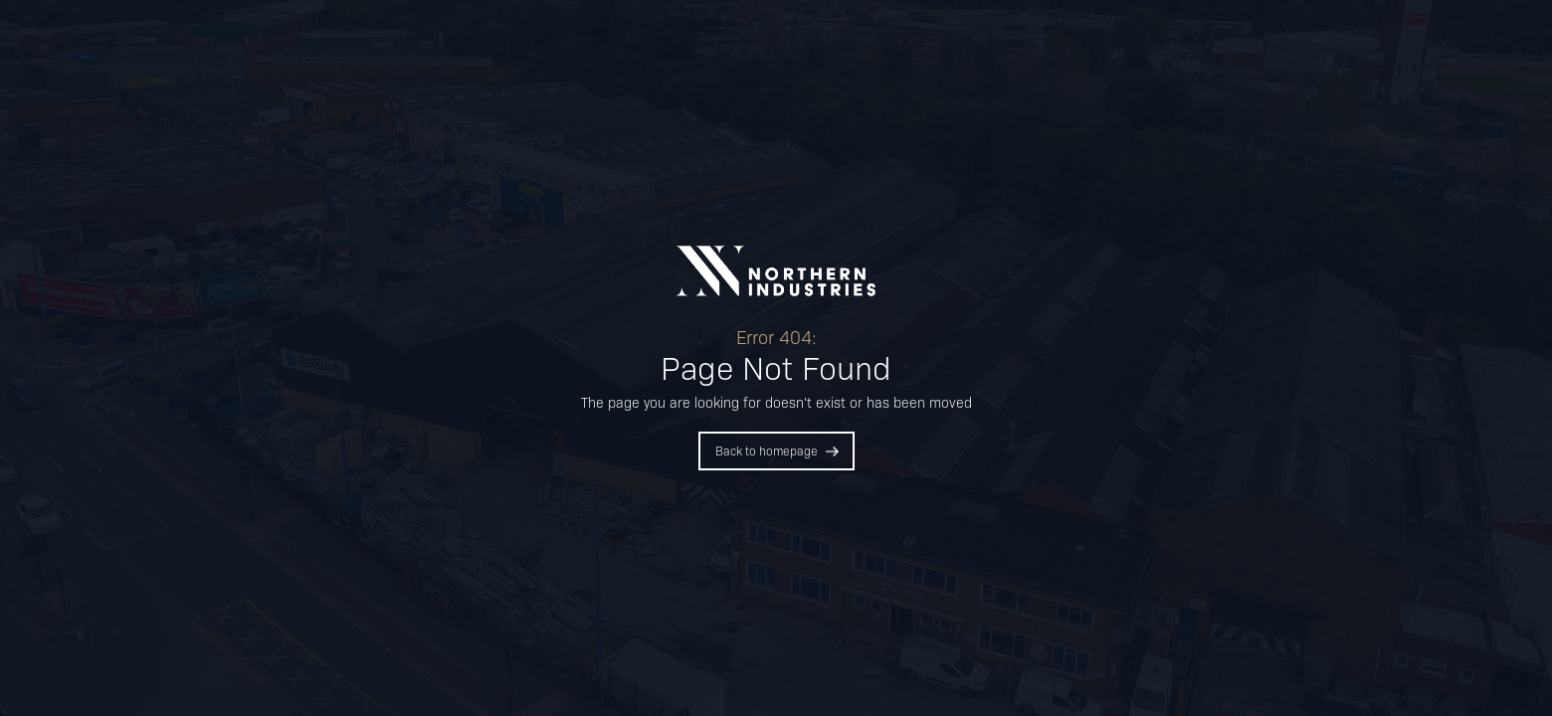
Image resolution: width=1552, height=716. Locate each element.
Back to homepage (766, 450)
